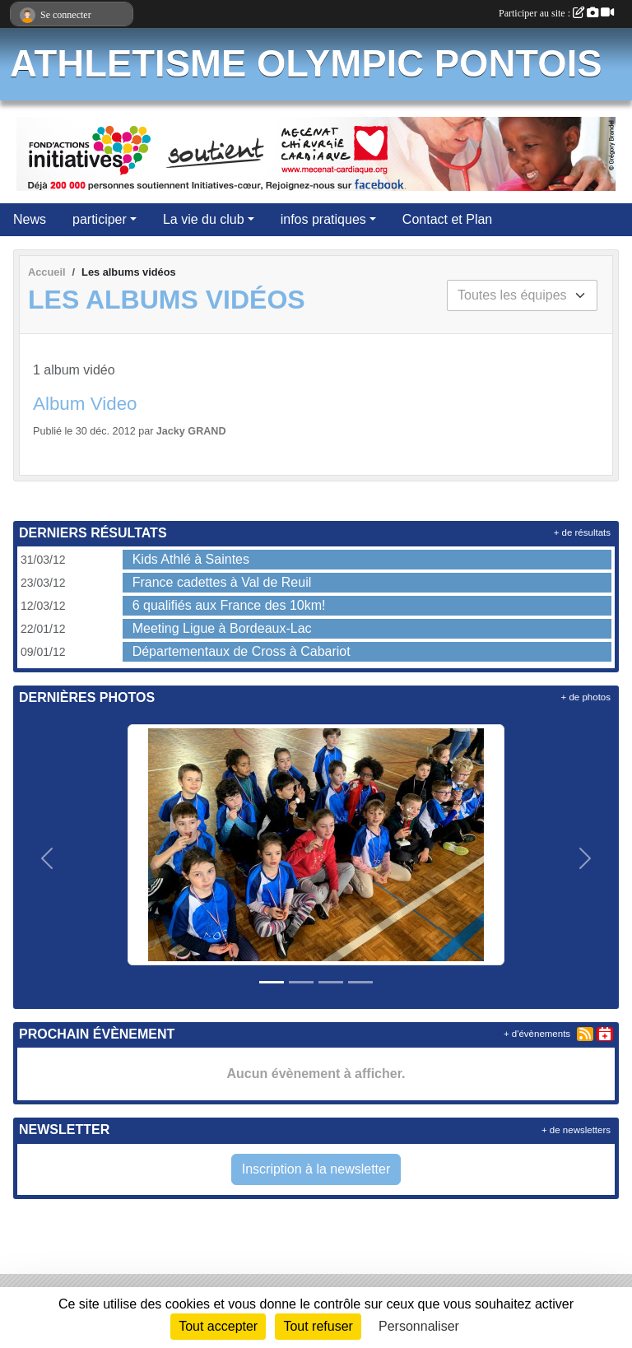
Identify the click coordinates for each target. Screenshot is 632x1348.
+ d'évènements (537, 1034)
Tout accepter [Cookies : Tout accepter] (218, 1326)
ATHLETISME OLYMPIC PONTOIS (306, 64)
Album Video (85, 403)
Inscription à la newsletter (316, 1169)
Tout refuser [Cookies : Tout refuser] (317, 1326)
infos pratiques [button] (323, 219)
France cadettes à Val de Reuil (222, 582)
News (29, 219)
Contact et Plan (447, 219)
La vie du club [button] (203, 219)
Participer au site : (556, 13)
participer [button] (99, 219)
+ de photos (586, 697)
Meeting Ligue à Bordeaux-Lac (222, 628)
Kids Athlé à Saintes (190, 559)
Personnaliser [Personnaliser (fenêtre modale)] (419, 1326)
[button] (47, 858)
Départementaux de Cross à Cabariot (241, 651)
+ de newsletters (576, 1130)
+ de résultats (582, 532)
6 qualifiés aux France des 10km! (229, 605)
